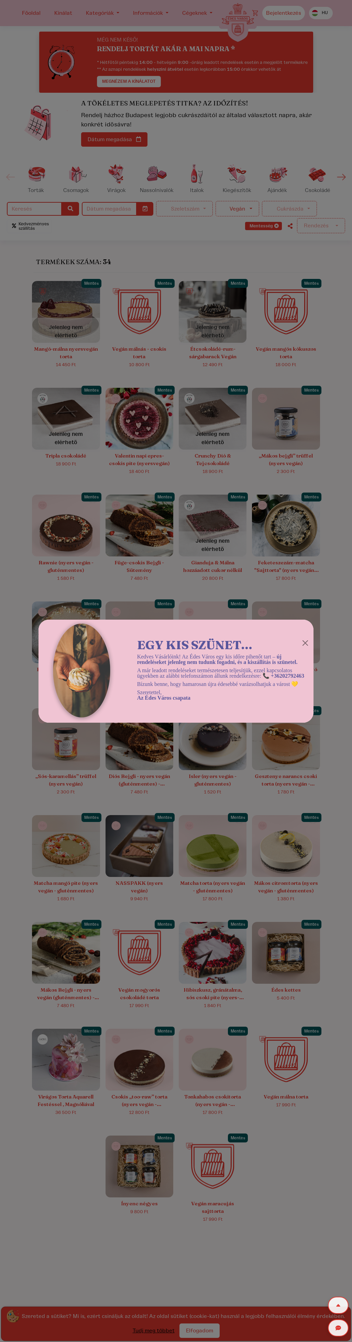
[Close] (305, 643)
